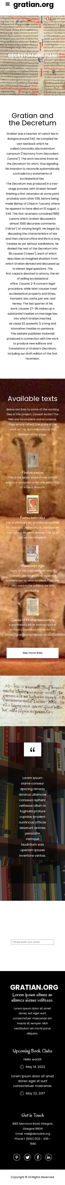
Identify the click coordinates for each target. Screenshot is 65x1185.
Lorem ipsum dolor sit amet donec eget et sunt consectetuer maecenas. (32, 1081)
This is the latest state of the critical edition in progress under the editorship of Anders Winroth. (32, 482)
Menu (8, 4)
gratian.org (33, 4)
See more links (32, 653)
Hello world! (33, 1059)
